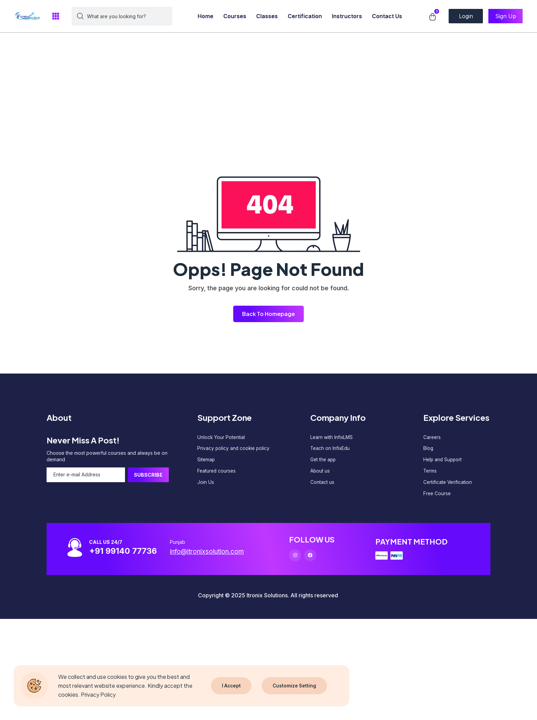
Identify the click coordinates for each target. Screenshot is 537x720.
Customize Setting (295, 685)
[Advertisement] (205, 48)
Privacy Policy (98, 694)
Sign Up (505, 16)
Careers (432, 437)
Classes (267, 16)
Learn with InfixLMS (331, 437)
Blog (428, 449)
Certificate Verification (448, 484)
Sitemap (206, 461)
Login (466, 16)
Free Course (437, 496)
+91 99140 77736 (125, 553)
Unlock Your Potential (221, 437)
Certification (305, 16)
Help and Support (443, 461)
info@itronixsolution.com (209, 554)
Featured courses (217, 472)
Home (205, 16)
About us (320, 472)
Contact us (322, 484)
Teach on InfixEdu (330, 449)
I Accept (231, 685)
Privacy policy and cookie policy (234, 449)
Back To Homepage (268, 313)
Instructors (347, 16)
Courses (234, 16)
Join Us (205, 484)
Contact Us (387, 16)
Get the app (323, 461)
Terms (430, 472)
